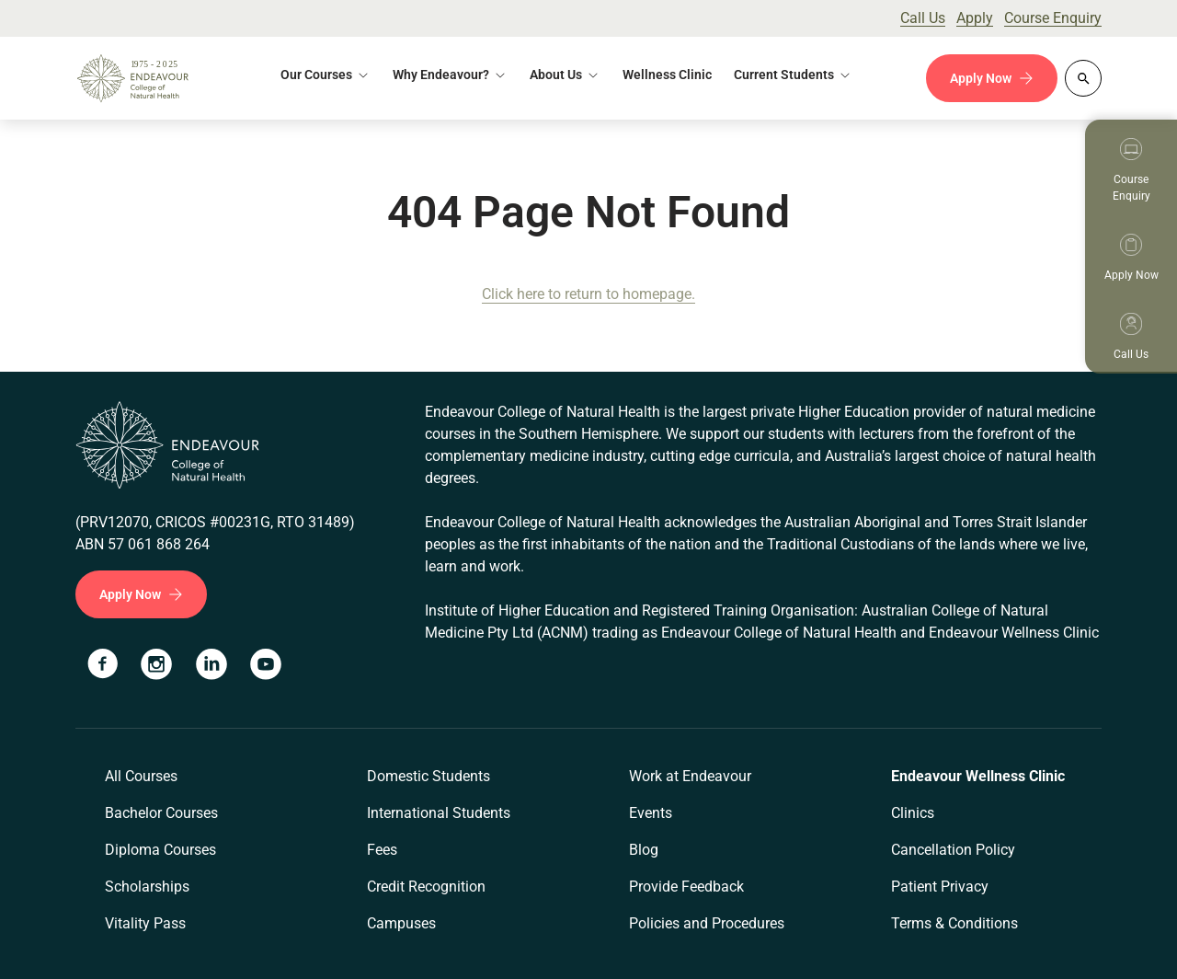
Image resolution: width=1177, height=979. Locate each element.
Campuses (401, 923)
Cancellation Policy (953, 849)
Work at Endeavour (690, 776)
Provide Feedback (686, 886)
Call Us (922, 18)
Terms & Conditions (954, 923)
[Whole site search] (1083, 78)
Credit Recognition (426, 886)
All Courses (141, 776)
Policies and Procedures (706, 923)
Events (650, 813)
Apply (974, 18)
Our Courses (316, 74)
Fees (382, 849)
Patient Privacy (939, 886)
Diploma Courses (160, 849)
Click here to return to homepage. (588, 294)
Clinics (912, 813)
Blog (643, 849)
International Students (438, 813)
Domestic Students (428, 776)
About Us (556, 74)
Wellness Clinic (667, 74)
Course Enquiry (1053, 18)
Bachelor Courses (161, 813)
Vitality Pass (145, 923)
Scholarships (147, 886)
